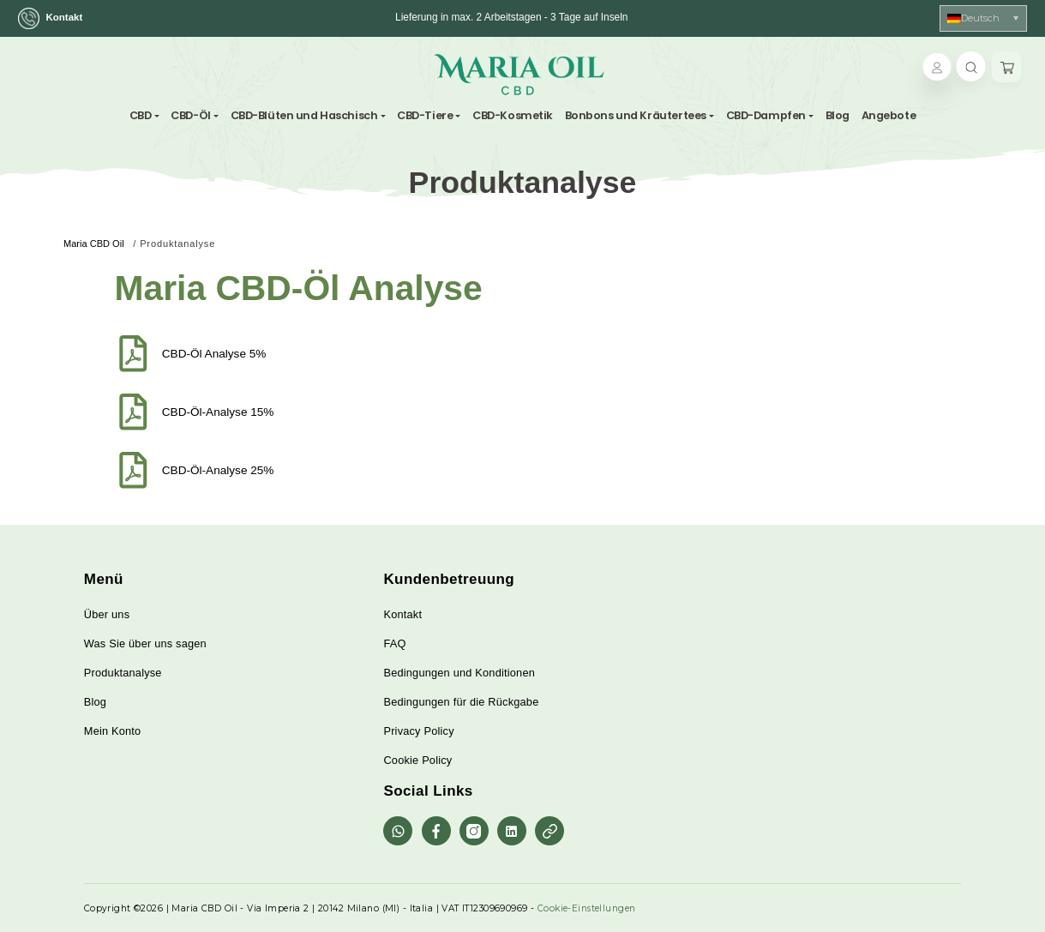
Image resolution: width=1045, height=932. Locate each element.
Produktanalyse (123, 672)
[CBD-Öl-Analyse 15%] (133, 412)
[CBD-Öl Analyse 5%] (133, 353)
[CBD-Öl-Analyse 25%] (133, 470)
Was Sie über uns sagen (145, 643)
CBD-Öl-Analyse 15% (218, 412)
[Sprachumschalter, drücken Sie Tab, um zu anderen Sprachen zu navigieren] (983, 18)
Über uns (106, 614)
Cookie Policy (417, 760)
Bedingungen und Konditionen (459, 672)
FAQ (394, 643)
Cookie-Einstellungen (587, 908)
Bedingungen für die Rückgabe (460, 701)
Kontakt (52, 18)
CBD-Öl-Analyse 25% (218, 470)
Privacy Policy (418, 731)
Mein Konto (112, 731)
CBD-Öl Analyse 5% (214, 353)
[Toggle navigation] (613, 74)
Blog (95, 701)
